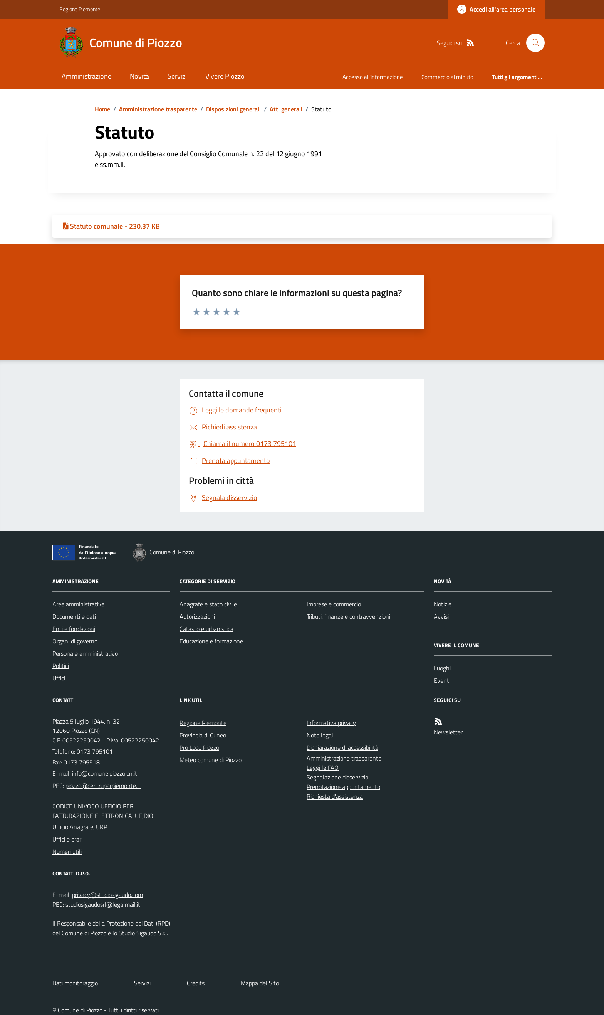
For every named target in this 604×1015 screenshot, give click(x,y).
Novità (139, 76)
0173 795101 (95, 751)
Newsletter (448, 732)
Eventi (442, 680)
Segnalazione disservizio (337, 777)
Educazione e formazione (211, 641)
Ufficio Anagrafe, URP (79, 827)
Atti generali (286, 109)
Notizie (442, 604)
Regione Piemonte (79, 9)
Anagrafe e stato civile (208, 604)
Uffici (58, 678)
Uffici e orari (67, 839)
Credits (196, 983)
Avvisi (441, 616)
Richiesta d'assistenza (335, 796)
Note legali (320, 735)
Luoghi (442, 668)
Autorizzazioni (197, 616)
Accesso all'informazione (372, 76)
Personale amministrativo (85, 653)
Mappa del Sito (260, 983)
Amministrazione (86, 76)
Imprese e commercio (334, 604)
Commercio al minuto (447, 76)
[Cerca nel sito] (532, 43)
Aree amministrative (78, 604)
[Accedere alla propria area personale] (496, 9)
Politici (60, 665)
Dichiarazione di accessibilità (342, 747)
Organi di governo (74, 641)
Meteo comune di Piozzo (211, 759)
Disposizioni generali (233, 109)
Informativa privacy (331, 722)
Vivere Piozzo (225, 76)
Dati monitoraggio (75, 983)
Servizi (177, 76)
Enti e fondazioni (73, 628)
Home (102, 109)
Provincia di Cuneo (203, 735)
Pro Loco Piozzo (199, 747)
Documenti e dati (74, 616)
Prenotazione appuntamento (343, 786)
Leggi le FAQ (323, 767)
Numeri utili (67, 851)
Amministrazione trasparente (158, 109)
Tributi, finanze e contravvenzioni (348, 616)
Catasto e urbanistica (206, 628)
